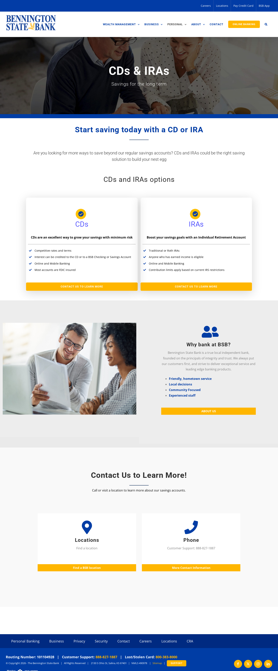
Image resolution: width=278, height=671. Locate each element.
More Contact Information (191, 568)
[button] (266, 24)
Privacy (79, 641)
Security (101, 641)
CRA (190, 641)
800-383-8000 (166, 657)
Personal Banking (25, 641)
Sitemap (157, 663)
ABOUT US (208, 411)
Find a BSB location (87, 568)
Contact (123, 641)
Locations (169, 641)
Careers (145, 641)
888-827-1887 (106, 657)
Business (56, 641)
